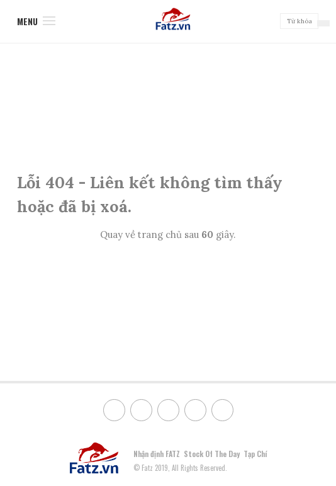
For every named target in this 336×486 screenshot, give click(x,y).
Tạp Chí (255, 453)
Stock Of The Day (212, 453)
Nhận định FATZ (156, 453)
